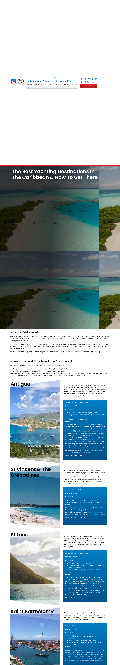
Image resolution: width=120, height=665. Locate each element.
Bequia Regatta (93, 512)
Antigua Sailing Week (83, 425)
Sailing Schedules (41, 84)
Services (30, 84)
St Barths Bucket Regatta (91, 650)
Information (59, 84)
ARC (78, 577)
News (51, 84)
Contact (73, 84)
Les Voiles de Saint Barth (79, 659)
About (67, 84)
